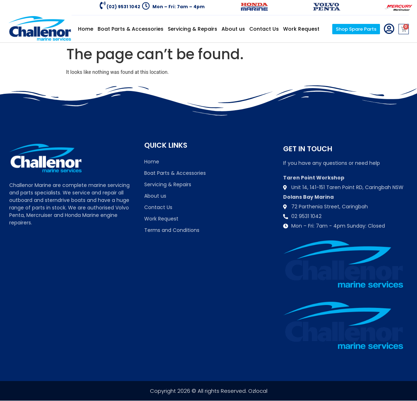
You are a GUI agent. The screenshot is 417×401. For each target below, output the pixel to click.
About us (233, 28)
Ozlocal (257, 391)
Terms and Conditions (171, 230)
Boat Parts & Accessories (130, 28)
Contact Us (264, 28)
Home (85, 28)
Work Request (301, 28)
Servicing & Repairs (192, 28)
